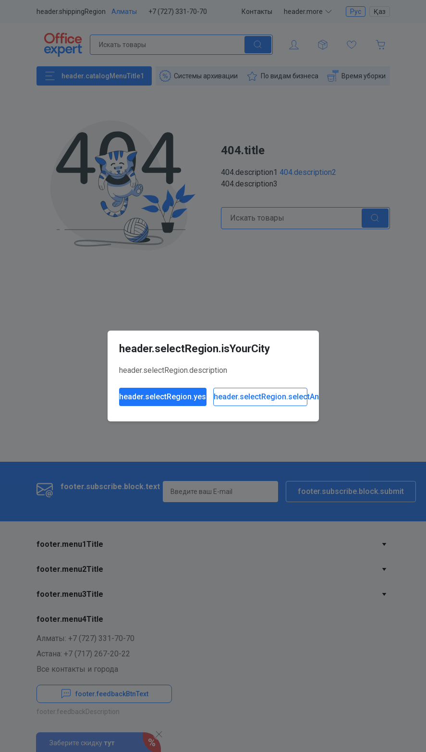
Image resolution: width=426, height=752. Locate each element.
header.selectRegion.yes (162, 396)
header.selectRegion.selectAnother (260, 396)
